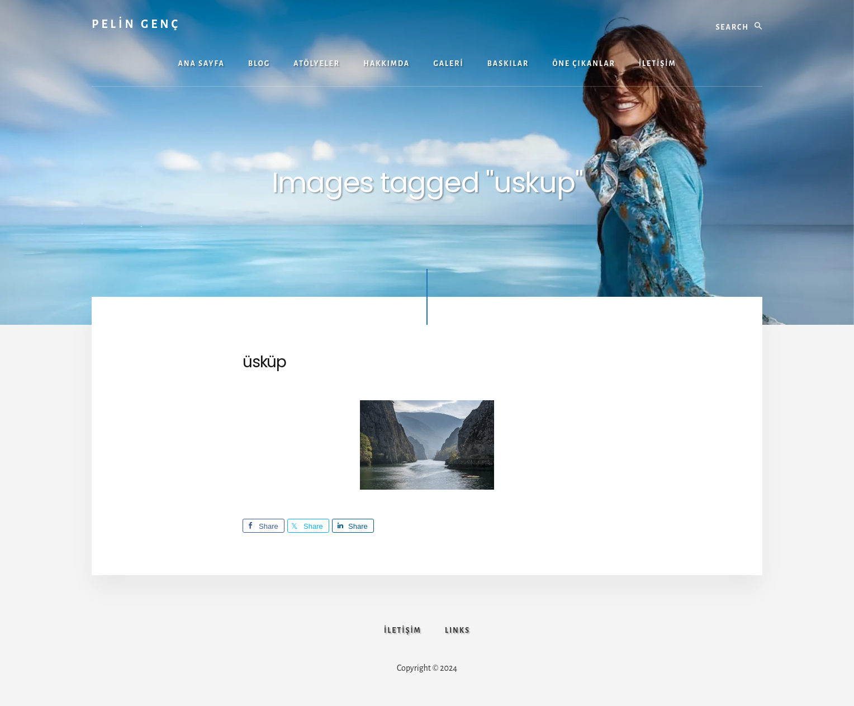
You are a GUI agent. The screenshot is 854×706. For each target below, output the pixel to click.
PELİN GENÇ (136, 24)
